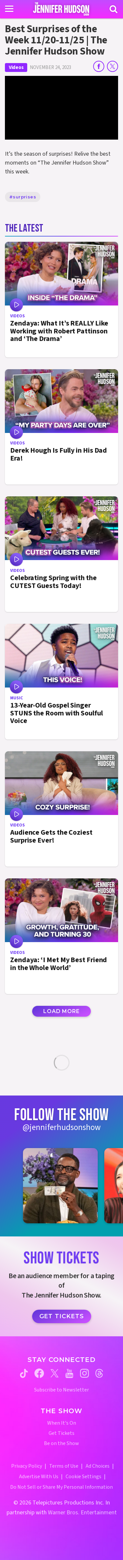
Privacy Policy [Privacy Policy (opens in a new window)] (26, 1466)
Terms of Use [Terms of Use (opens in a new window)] (63, 1466)
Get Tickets (61, 1316)
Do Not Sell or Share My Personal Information (61, 1487)
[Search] (113, 9)
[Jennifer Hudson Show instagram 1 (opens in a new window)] (60, 1185)
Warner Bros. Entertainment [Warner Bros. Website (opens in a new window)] (82, 1512)
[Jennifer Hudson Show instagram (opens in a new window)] (84, 1373)
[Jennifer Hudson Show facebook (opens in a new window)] (39, 1373)
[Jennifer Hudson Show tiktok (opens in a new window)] (24, 1373)
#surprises (22, 196)
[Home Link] (61, 9)
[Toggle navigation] (9, 8)
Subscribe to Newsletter (61, 1390)
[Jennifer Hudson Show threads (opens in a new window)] (99, 1373)
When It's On (61, 1423)
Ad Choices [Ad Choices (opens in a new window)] (98, 1466)
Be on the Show (61, 1443)
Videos (16, 67)
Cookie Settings (83, 1476)
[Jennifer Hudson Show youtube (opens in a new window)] (69, 1373)
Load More (61, 1011)
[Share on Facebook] (98, 66)
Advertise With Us (38, 1476)
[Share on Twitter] (112, 66)
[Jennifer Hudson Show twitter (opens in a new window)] (55, 1373)
